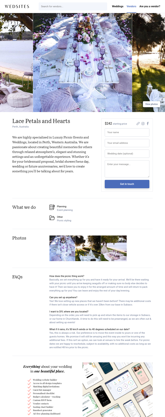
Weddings (117, 6)
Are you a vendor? (150, 6)
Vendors (131, 6)
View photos (151, 104)
